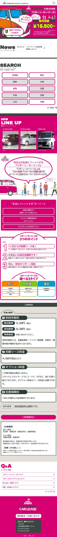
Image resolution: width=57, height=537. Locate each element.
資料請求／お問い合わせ (28, 516)
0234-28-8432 (24, 528)
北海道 (15, 75)
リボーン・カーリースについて (13, 474)
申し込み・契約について (11, 483)
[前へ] (3, 140)
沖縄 (42, 102)
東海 (15, 88)
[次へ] (53, 140)
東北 (42, 75)
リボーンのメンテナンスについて (14, 478)
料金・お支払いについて (11, 487)
